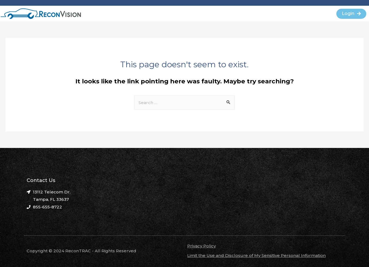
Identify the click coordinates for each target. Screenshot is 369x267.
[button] (351, 14)
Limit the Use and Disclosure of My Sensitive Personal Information (256, 255)
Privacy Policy (201, 245)
